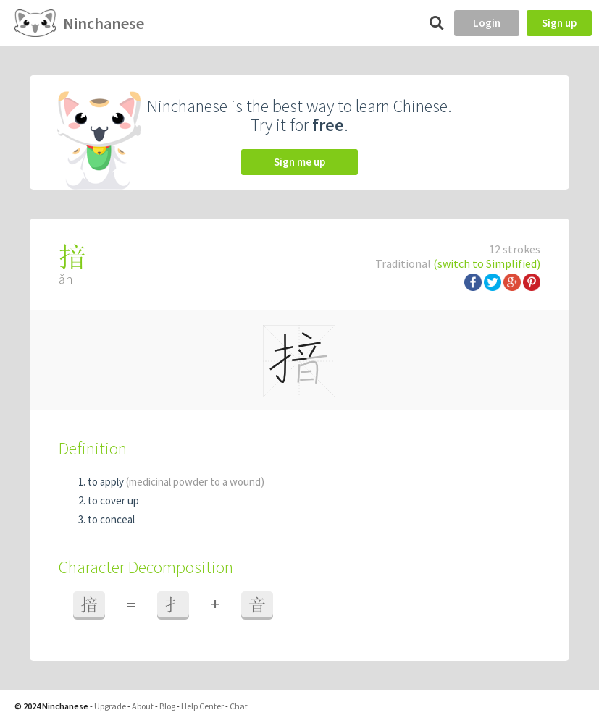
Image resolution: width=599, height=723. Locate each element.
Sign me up (299, 162)
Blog (167, 706)
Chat (239, 706)
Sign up (559, 23)
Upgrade (110, 706)
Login (486, 23)
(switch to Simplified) (486, 263)
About (143, 706)
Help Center (202, 706)
